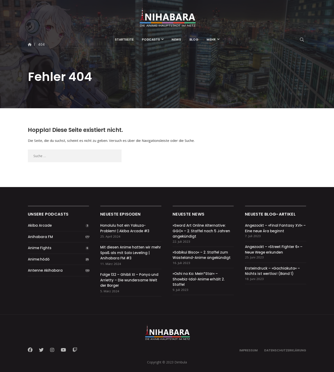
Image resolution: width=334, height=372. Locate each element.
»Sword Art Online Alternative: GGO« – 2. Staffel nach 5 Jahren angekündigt (201, 231)
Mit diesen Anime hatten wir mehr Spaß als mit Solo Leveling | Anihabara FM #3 (130, 253)
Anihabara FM (40, 236)
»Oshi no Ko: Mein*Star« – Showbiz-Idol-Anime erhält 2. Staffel (199, 279)
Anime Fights (39, 247)
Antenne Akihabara (45, 270)
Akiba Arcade (40, 225)
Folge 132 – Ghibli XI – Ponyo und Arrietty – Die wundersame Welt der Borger (129, 280)
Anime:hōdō (39, 259)
